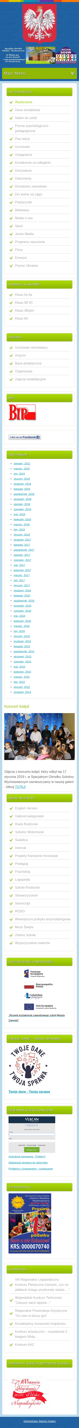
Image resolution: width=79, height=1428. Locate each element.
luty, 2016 (19, 631)
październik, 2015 (24, 651)
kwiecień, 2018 (22, 519)
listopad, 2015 (22, 646)
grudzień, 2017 (22, 539)
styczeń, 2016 (22, 636)
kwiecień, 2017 (22, 570)
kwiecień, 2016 (22, 620)
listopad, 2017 (22, 544)
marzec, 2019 (22, 468)
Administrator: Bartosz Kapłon (39, 1421)
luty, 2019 (19, 473)
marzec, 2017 (22, 575)
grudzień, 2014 (22, 692)
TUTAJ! (20, 787)
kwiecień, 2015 (22, 671)
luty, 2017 (19, 580)
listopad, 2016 (22, 595)
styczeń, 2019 (22, 478)
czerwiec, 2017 (22, 560)
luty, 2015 (19, 681)
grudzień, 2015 (22, 641)
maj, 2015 (19, 666)
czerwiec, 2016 (22, 610)
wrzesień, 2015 (22, 656)
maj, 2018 (19, 514)
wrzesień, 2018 (22, 499)
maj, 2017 (19, 565)
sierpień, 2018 (22, 504)
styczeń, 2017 (22, 585)
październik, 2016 (24, 600)
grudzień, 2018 (22, 483)
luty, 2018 (19, 529)
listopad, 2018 (22, 488)
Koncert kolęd (16, 706)
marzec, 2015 (22, 676)
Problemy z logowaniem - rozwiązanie (31, 1168)
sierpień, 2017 (22, 554)
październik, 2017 (24, 549)
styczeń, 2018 (22, 534)
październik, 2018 (24, 494)
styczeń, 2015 (22, 687)
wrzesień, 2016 (22, 605)
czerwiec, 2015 (22, 661)
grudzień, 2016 (22, 590)
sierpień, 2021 (22, 463)
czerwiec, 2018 (22, 509)
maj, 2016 (19, 615)
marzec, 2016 (22, 626)
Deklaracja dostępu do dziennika (28, 1162)
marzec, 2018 (22, 524)
